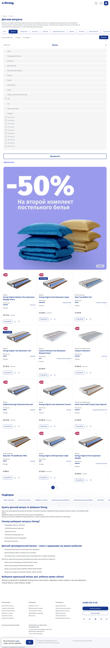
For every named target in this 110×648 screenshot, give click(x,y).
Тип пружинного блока (14, 56)
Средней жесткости (59, 31)
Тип (8, 104)
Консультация (95, 610)
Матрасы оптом (33, 603)
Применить (55, 156)
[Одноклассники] (84, 616)
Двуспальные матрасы (63, 608)
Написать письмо (95, 606)
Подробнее (8, 321)
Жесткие (81, 31)
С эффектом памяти (41, 497)
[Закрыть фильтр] (106, 45)
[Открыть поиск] (96, 3)
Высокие (35, 31)
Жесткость (10, 61)
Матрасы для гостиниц (36, 606)
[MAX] (95, 616)
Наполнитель (11, 85)
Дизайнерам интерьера (36, 610)
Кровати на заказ (7, 613)
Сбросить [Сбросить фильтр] (6, 45)
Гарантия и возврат (8, 615)
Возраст (9, 75)
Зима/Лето (100, 497)
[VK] (89, 616)
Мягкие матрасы (61, 610)
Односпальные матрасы (63, 606)
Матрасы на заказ (7, 610)
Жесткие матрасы (61, 613)
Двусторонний (11, 66)
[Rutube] (106, 616)
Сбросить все (8, 162)
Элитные (45, 31)
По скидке (26, 37)
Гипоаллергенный (12, 108)
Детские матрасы (61, 603)
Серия (9, 90)
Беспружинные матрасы (63, 615)
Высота (9, 80)
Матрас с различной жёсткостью (17, 94)
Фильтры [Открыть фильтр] (104, 37)
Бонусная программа (8, 608)
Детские (13, 31)
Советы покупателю (8, 606)
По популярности (7, 37)
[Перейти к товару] (19, 298)
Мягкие (72, 31)
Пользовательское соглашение (82, 638)
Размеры (10, 113)
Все (5, 31)
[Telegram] (101, 616)
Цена (8, 51)
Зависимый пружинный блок (60, 497)
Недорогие (24, 31)
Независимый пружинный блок (83, 497)
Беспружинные (93, 31)
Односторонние (8, 497)
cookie (17, 641)
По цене (17, 37)
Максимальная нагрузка (14, 70)
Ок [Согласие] (30, 642)
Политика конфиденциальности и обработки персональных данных (48, 639)
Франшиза (32, 613)
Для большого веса (24, 497)
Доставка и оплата (7, 603)
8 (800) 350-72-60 (89, 600)
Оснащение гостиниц (35, 608)
